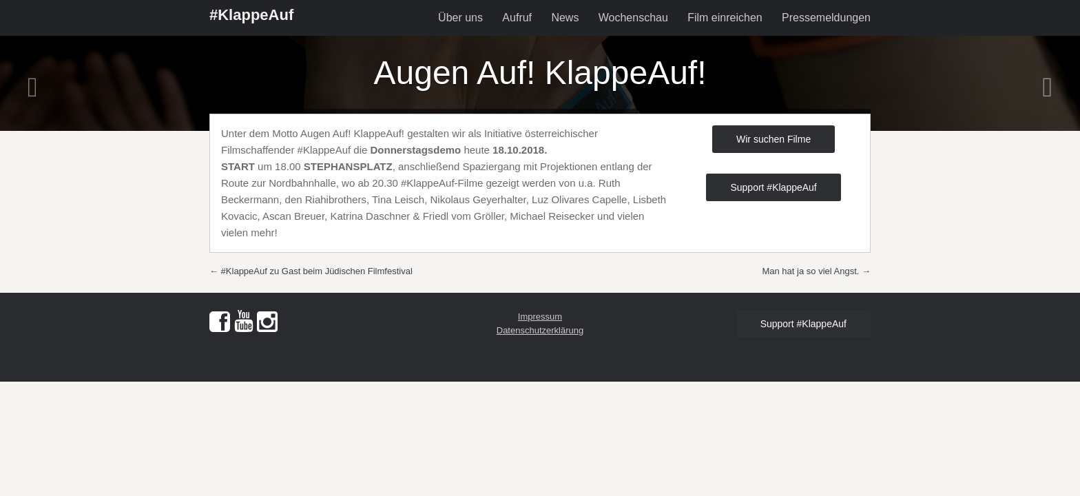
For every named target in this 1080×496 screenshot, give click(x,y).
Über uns (460, 17)
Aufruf (517, 17)
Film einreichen (724, 17)
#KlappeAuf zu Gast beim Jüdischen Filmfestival (311, 271)
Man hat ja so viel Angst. (816, 271)
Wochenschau (633, 17)
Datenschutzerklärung (540, 330)
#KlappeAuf (251, 14)
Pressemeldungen (826, 17)
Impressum (540, 316)
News (565, 17)
